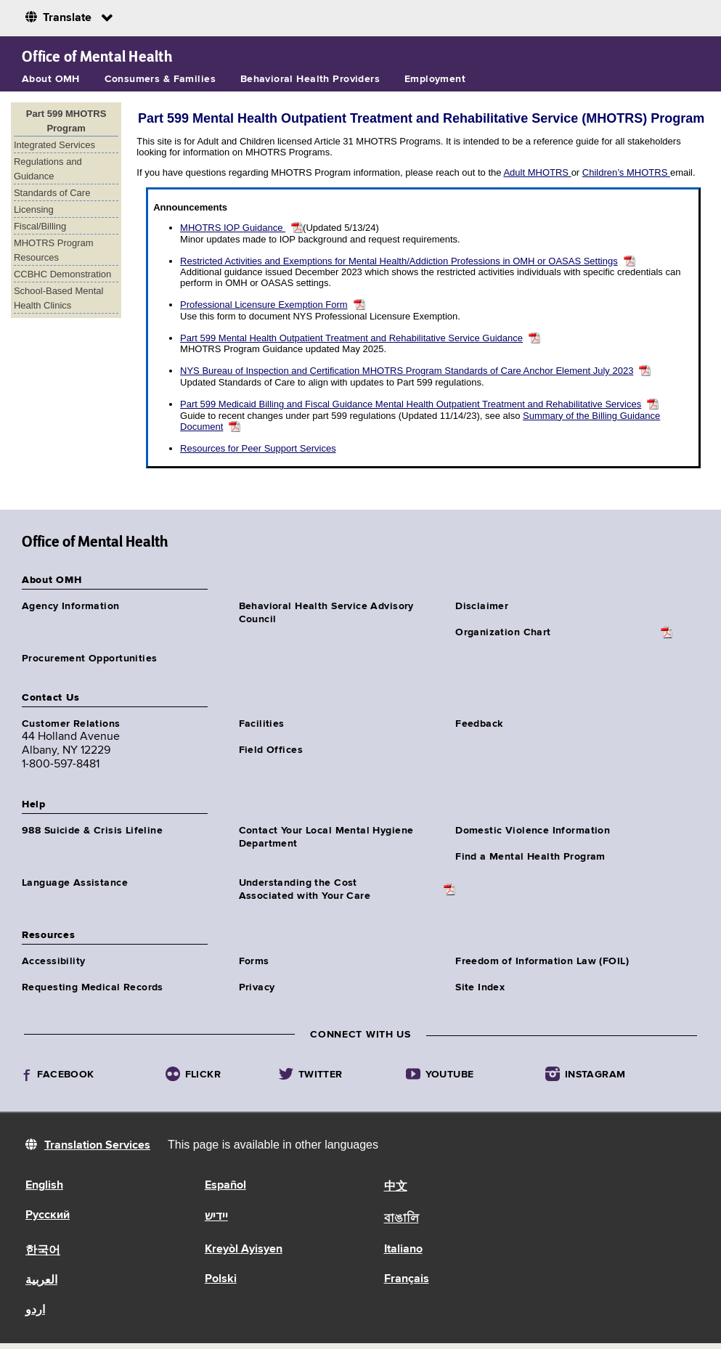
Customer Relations (71, 724)
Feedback (478, 724)
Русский (47, 1215)
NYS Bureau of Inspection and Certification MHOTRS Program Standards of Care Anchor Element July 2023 (406, 370)
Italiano (403, 1249)
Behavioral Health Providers (310, 79)
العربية (41, 1281)
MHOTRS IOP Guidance (232, 227)
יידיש (216, 1217)
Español (225, 1185)
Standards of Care (52, 192)
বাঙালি (401, 1219)
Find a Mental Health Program (530, 857)
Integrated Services (54, 144)
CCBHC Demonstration (62, 274)
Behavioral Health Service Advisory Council (326, 612)
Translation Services (97, 1146)
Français (406, 1279)
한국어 (42, 1251)
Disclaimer (481, 606)
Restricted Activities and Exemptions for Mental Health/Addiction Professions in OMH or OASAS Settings (399, 261)
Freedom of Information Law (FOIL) (542, 961)
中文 (395, 1187)
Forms (254, 961)
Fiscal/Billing (40, 226)
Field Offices (271, 750)
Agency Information (71, 606)
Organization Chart (503, 632)
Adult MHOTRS (537, 172)
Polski (221, 1279)
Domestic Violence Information (532, 831)
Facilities (262, 724)
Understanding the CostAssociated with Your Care (305, 889)
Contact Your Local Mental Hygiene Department (326, 837)
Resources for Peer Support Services (258, 448)
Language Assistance (75, 883)
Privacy (257, 987)
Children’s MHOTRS (626, 172)
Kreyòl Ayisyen (243, 1249)
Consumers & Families (160, 79)
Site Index (480, 987)
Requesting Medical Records (92, 987)
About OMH (51, 79)
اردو (35, 1310)
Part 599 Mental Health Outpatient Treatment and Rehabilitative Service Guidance (351, 338)
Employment (434, 79)
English (44, 1185)
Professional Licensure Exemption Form (264, 304)
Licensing (34, 209)
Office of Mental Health (97, 56)
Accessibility (53, 961)
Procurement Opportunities (90, 658)
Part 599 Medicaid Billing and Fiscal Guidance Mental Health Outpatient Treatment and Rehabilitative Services (410, 404)
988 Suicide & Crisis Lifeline (92, 831)
